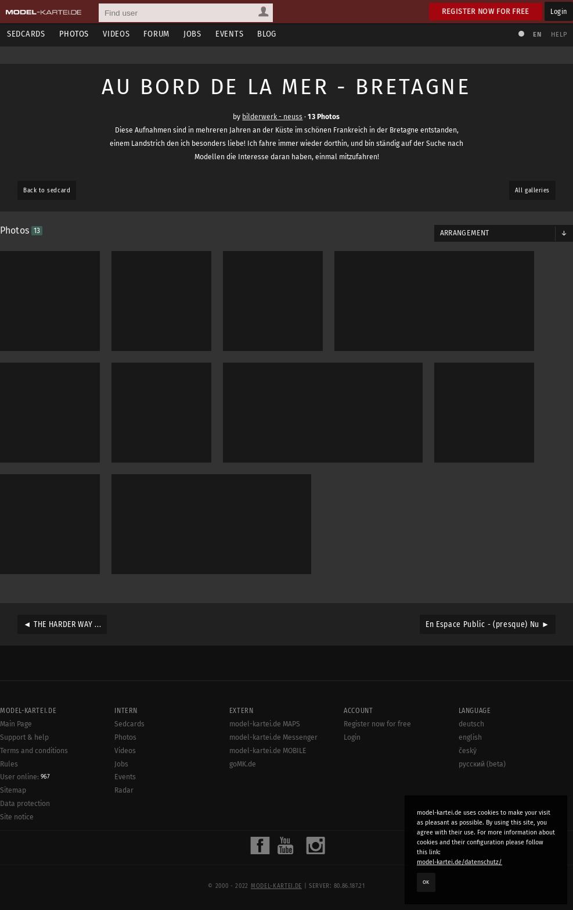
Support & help (24, 737)
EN (537, 34)
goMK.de (242, 764)
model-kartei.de (276, 886)
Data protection (25, 804)
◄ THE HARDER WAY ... (62, 624)
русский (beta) (482, 764)
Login (558, 11)
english (470, 737)
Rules (9, 764)
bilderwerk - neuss (272, 117)
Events (229, 34)
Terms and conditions (34, 751)
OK (426, 882)
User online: (25, 777)
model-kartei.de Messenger (273, 737)
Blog (266, 34)
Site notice (17, 817)
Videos (116, 34)
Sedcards (26, 34)
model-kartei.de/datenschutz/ (459, 862)
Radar (124, 790)
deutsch (471, 724)
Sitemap (13, 790)
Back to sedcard (46, 190)
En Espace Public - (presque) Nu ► (488, 624)
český (468, 751)
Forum (156, 34)
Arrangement (464, 233)
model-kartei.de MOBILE (268, 751)
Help (559, 34)
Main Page (16, 724)
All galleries (532, 190)
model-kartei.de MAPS (264, 724)
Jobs (192, 34)
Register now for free (485, 11)
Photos (74, 34)
